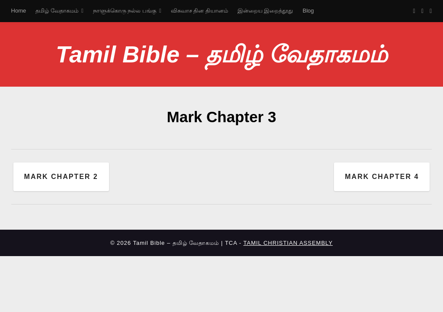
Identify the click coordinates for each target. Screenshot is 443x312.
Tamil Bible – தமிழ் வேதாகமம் (221, 54)
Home (18, 10)
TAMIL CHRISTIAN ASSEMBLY (288, 243)
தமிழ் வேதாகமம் (56, 10)
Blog (308, 10)
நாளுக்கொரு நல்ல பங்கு (124, 10)
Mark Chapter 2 (61, 176)
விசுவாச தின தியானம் (199, 10)
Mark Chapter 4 (382, 176)
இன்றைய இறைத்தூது (265, 10)
